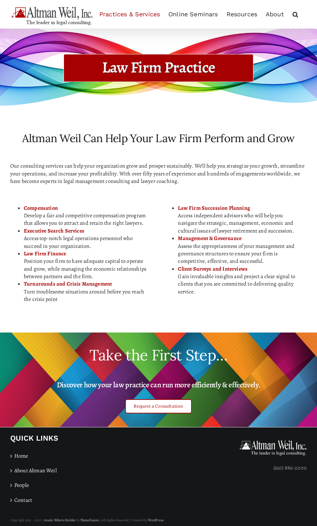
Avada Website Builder (60, 520)
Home (21, 456)
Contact (23, 500)
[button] (295, 14)
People (21, 485)
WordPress (155, 520)
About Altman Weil (35, 470)
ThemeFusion (89, 520)
